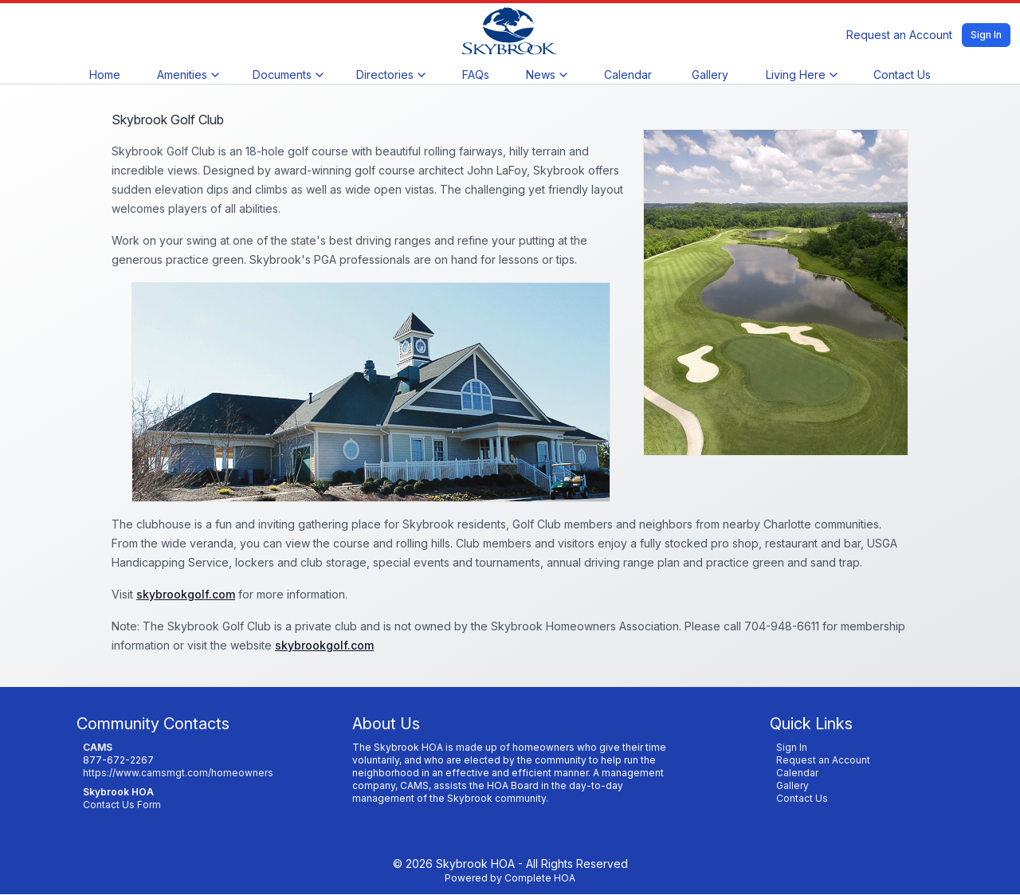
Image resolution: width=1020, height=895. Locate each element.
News (546, 74)
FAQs (475, 74)
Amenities (187, 74)
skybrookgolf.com (185, 594)
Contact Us (902, 74)
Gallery (710, 74)
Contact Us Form (122, 805)
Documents (288, 74)
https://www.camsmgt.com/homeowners (178, 773)
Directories (390, 74)
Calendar (628, 74)
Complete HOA (539, 878)
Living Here (801, 74)
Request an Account (899, 34)
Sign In (986, 35)
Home (104, 74)
